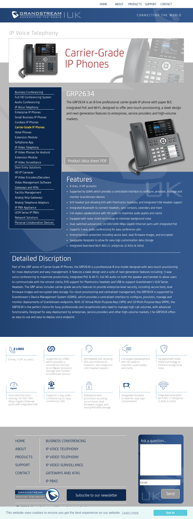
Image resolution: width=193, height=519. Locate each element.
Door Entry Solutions (28, 167)
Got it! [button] (170, 512)
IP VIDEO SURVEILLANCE (64, 465)
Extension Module (26, 137)
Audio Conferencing (27, 102)
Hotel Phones (23, 132)
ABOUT (20, 449)
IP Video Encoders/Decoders (32, 177)
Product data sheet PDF (87, 160)
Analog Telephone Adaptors (32, 202)
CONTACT (22, 473)
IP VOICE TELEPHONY (62, 449)
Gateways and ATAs (27, 187)
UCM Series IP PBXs (27, 212)
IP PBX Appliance (25, 207)
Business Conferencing (29, 92)
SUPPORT (22, 465)
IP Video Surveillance (28, 162)
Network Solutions (26, 217)
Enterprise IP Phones (28, 112)
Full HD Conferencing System (33, 97)
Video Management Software (33, 182)
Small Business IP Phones (30, 117)
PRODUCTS (23, 457)
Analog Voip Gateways (28, 197)
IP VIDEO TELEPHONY (62, 457)
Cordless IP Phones (26, 122)
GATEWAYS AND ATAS (63, 473)
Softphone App (24, 142)
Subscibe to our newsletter (96, 495)
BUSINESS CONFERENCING (66, 441)
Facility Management (28, 192)
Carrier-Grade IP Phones (29, 127)
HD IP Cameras (24, 172)
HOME (20, 441)
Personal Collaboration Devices (34, 222)
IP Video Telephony (27, 147)
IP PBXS (52, 481)
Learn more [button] (130, 512)
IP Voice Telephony (26, 107)
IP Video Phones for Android (32, 152)
